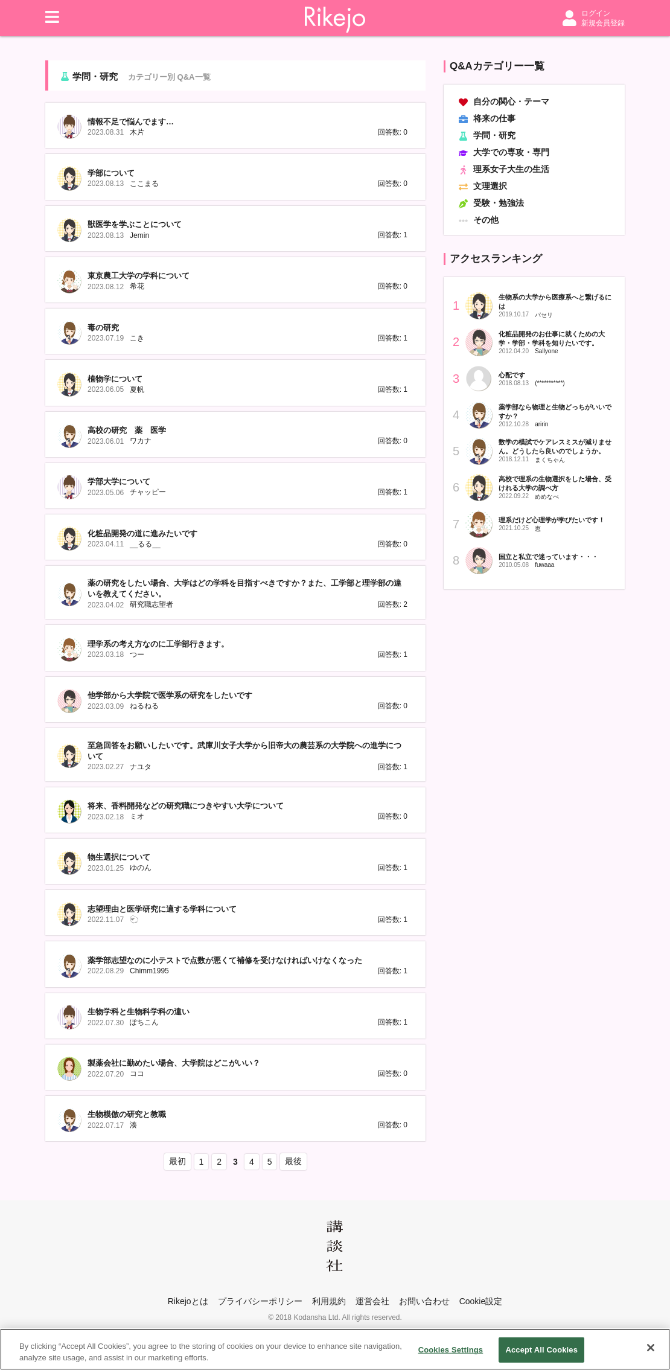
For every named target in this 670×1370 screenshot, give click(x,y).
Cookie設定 (481, 1301)
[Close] (650, 1348)
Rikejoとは (188, 1301)
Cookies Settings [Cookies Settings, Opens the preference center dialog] (450, 1350)
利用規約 (329, 1301)
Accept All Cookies (541, 1350)
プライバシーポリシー (260, 1301)
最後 (293, 1161)
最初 (177, 1161)
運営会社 (372, 1301)
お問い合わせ (424, 1301)
